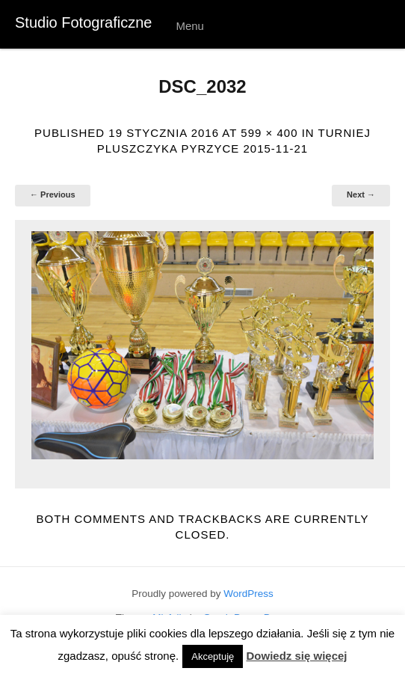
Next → (361, 194)
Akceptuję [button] (212, 656)
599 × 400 (269, 132)
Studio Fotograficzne (83, 22)
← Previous (52, 194)
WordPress (248, 593)
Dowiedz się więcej (296, 655)
